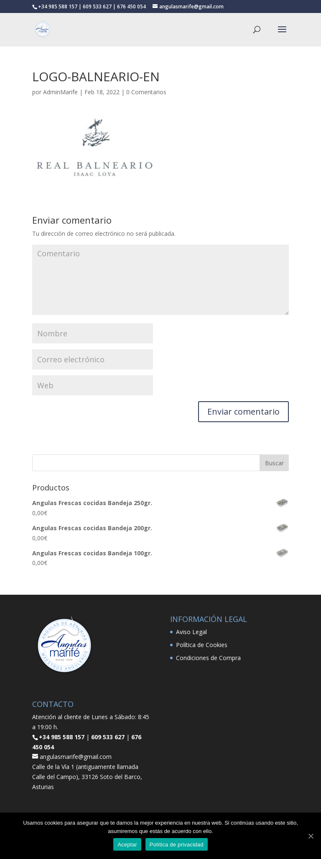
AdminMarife (60, 92)
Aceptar (127, 844)
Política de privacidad (177, 844)
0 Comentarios (146, 92)
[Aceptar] (310, 836)
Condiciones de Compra (208, 658)
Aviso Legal (191, 632)
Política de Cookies (201, 645)
